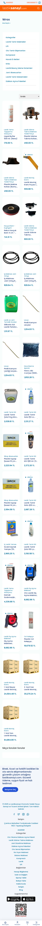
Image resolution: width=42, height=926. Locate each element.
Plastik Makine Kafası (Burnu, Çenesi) (10, 185)
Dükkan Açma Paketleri (16, 81)
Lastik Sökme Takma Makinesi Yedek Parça (30, 132)
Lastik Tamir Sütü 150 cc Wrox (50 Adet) (31, 416)
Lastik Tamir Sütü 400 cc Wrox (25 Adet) (31, 504)
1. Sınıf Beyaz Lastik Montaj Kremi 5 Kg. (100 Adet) (10, 688)
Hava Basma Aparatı (29, 367)
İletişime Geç (10, 789)
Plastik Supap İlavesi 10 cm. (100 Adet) (10, 460)
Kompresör (10, 55)
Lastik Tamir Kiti (10, 412)
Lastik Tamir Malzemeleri (16, 77)
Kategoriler (36, 923)
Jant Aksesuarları (13, 73)
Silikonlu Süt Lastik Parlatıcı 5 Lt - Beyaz (10, 325)
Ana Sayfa (5, 923)
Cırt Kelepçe (29, 636)
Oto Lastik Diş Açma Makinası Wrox (31, 594)
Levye (26, 320)
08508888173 (32, 2)
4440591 (9, 2)
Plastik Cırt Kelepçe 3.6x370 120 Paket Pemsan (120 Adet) (30, 640)
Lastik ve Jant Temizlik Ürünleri (10, 321)
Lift (7, 46)
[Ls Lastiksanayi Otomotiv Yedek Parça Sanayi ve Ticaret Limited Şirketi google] (14, 901)
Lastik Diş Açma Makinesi (30, 589)
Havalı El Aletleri (12, 59)
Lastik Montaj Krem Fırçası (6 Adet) (31, 183)
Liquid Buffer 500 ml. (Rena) (10, 137)
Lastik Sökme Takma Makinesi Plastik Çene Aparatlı (30, 233)
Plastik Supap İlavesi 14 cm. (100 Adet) (10, 504)
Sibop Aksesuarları (11, 456)
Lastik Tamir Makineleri (16, 42)
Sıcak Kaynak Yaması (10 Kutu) (10, 548)
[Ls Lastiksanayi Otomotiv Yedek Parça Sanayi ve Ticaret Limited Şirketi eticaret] (21, 910)
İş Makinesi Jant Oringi (10, 275)
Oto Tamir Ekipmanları (15, 51)
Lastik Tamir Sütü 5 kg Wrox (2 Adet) (10, 416)
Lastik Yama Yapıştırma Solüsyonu (8, 132)
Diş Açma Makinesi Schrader (8, 642)
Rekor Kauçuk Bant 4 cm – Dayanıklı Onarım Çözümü (10, 231)
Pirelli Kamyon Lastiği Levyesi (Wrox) (10, 370)
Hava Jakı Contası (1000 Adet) (30, 372)
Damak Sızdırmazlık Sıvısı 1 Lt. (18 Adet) (9, 596)
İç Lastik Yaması (10, 544)
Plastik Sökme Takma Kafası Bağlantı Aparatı (30, 137)
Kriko (8, 64)
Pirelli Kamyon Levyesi (30, 323)
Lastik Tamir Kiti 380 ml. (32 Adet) (30, 460)
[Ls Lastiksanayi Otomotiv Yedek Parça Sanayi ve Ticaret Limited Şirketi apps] (28, 901)
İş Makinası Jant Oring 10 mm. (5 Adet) (30, 279)
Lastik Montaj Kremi (29, 179)
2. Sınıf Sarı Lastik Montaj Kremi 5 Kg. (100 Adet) (30, 688)
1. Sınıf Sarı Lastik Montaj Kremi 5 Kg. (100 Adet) (10, 734)
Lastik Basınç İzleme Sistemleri (19, 68)
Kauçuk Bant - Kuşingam (9, 227)
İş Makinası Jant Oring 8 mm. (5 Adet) (10, 279)
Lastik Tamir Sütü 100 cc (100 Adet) (29, 548)
